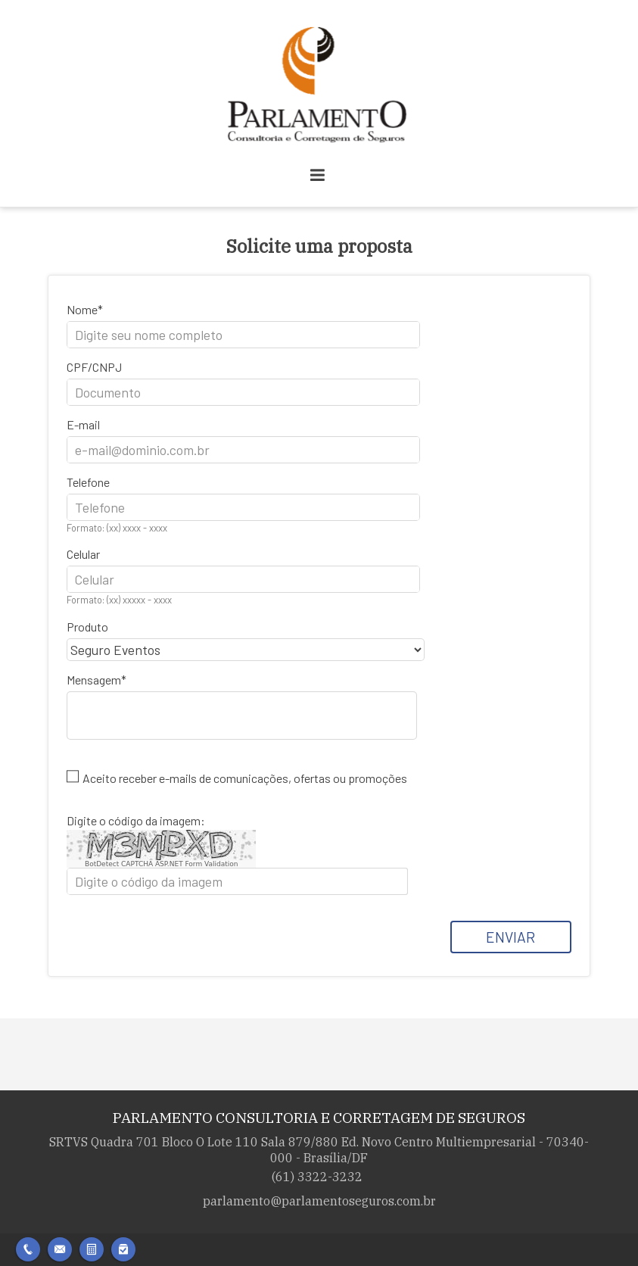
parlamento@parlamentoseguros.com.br (319, 1200)
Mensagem (94, 679)
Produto (87, 626)
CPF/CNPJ (94, 367)
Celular (83, 554)
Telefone (88, 482)
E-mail (83, 424)
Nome (82, 309)
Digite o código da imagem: (136, 820)
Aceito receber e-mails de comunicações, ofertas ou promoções (244, 778)
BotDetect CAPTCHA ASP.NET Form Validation (161, 864)
